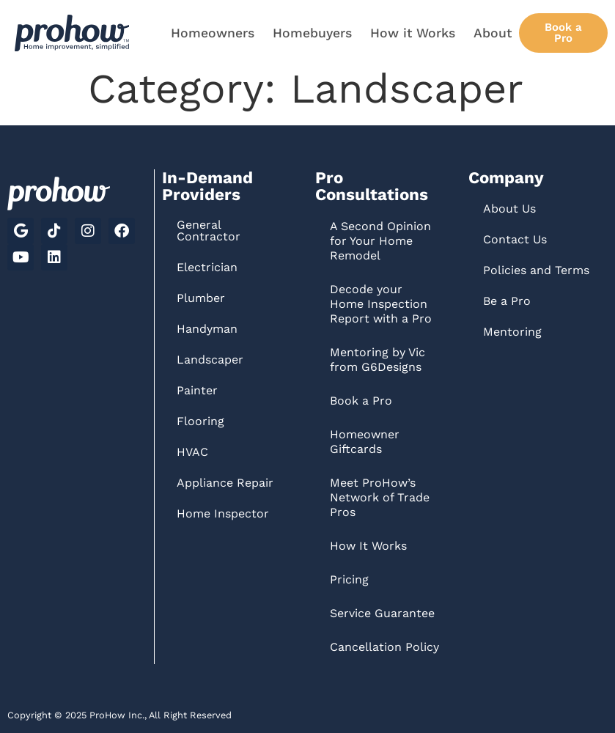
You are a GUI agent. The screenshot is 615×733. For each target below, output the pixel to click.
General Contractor (208, 230)
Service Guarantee (382, 613)
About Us (509, 209)
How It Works (368, 546)
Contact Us (515, 239)
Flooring (200, 421)
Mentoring (512, 332)
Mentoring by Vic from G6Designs (377, 359)
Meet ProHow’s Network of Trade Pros (380, 497)
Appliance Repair (225, 483)
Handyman (207, 329)
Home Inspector (223, 513)
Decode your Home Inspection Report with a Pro (381, 303)
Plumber (201, 298)
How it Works (412, 33)
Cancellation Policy (384, 647)
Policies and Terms (536, 270)
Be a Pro (507, 301)
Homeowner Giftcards (364, 441)
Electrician (207, 267)
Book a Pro (361, 401)
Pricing (349, 579)
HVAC (192, 452)
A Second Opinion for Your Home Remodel (380, 240)
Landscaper (210, 359)
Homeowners (212, 33)
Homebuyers (312, 33)
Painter (197, 390)
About (493, 33)
